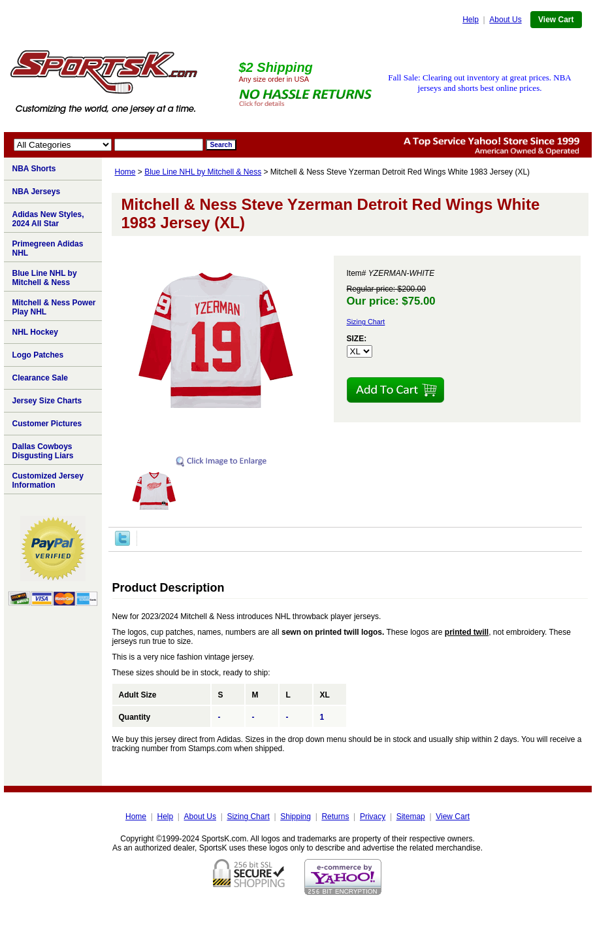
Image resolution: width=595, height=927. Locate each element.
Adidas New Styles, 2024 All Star (48, 219)
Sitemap (410, 816)
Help (470, 19)
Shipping (295, 816)
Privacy (372, 816)
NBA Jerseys (36, 191)
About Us (505, 19)
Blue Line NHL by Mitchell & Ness (202, 172)
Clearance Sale (40, 377)
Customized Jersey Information (48, 480)
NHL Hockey (35, 332)
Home (125, 172)
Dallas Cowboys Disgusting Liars (43, 451)
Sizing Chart (366, 322)
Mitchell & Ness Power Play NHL (54, 307)
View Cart (555, 19)
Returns (335, 816)
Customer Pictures (47, 423)
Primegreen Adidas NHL (48, 248)
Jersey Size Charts (47, 400)
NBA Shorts (34, 168)
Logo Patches (38, 355)
